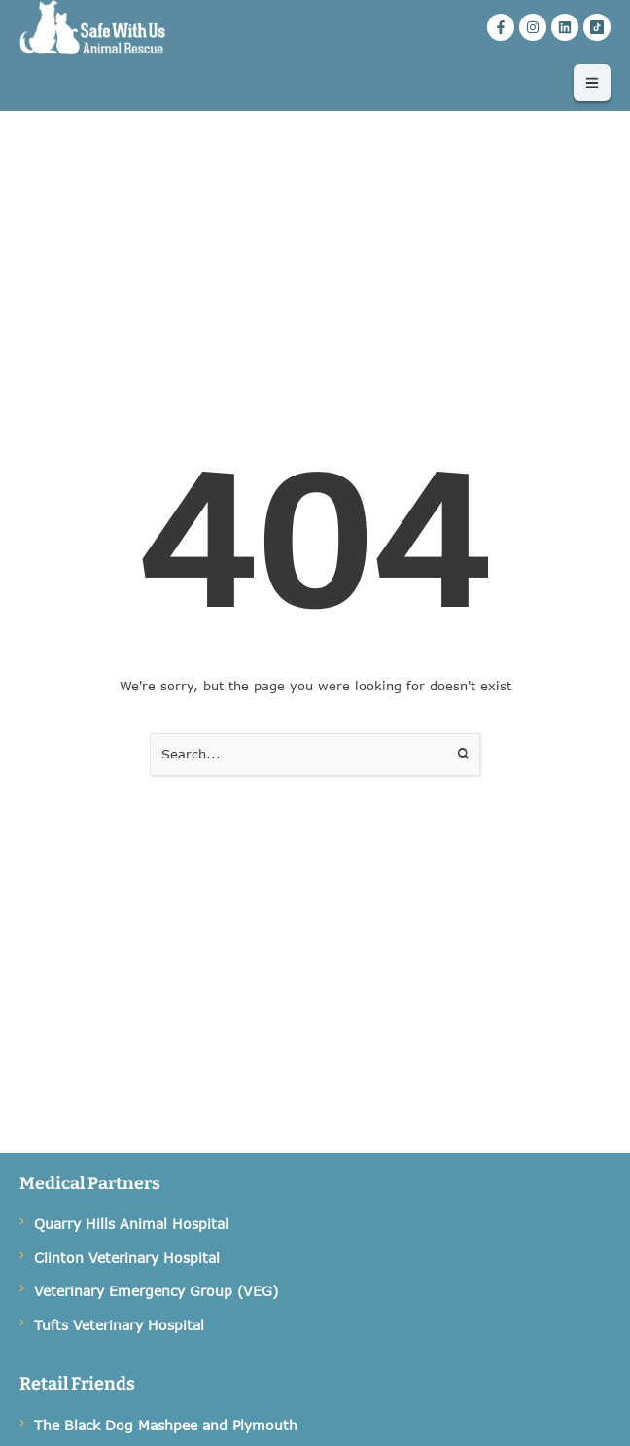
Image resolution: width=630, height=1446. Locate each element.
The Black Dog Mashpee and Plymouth (166, 1425)
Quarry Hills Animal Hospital (131, 1224)
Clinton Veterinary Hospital (127, 1258)
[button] (592, 82)
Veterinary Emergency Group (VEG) (156, 1291)
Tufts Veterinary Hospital (119, 1325)
